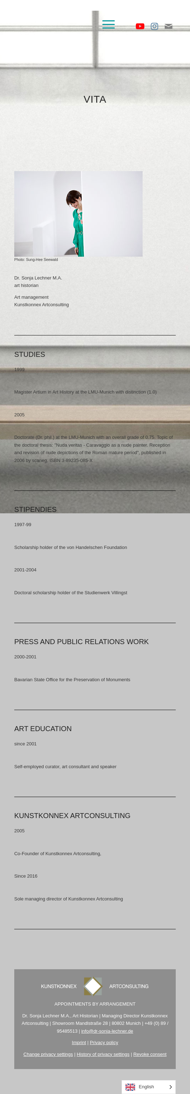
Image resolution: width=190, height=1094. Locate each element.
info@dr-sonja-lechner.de (107, 1031)
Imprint (79, 1042)
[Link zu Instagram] (154, 26)
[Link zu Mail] (168, 26)
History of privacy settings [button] (103, 1054)
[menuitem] (105, 24)
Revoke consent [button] (149, 1054)
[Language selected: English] (149, 1087)
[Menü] (105, 24)
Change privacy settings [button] (48, 1054)
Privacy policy (104, 1042)
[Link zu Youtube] (140, 26)
